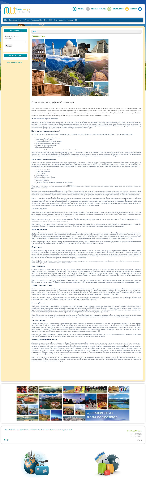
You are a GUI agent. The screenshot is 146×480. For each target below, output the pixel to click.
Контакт (133, 9)
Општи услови (118, 9)
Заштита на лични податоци (63, 20)
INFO (50, 20)
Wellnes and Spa (37, 20)
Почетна (81, 9)
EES (76, 20)
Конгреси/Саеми (24, 20)
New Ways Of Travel (98, 9)
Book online (13, 20)
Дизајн (6, 440)
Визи (45, 20)
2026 (5, 20)
